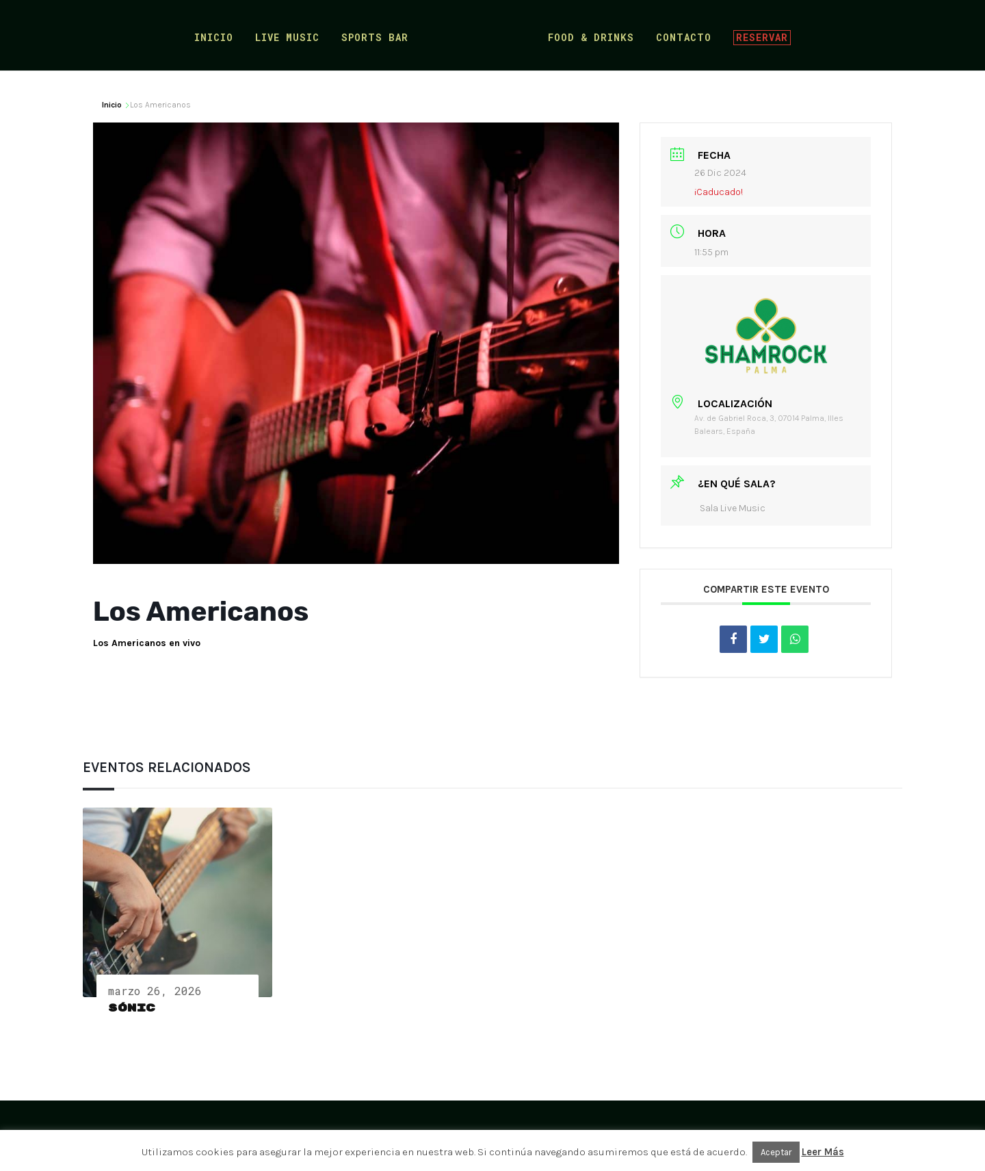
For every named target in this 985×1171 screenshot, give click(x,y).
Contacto (680, 36)
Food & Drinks (587, 36)
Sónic (131, 1008)
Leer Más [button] (823, 1152)
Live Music (291, 36)
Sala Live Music (732, 508)
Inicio (217, 36)
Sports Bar (378, 36)
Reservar (759, 35)
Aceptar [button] (776, 1152)
